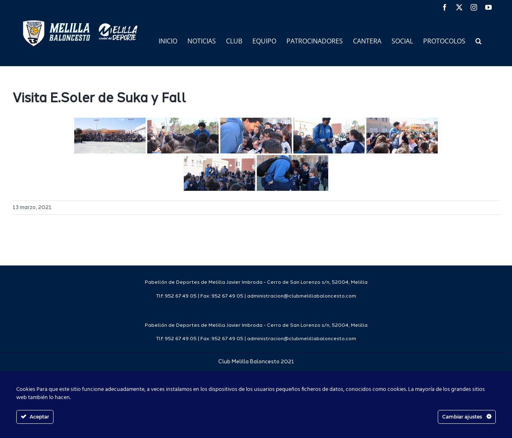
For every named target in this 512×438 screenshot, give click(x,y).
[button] (478, 40)
